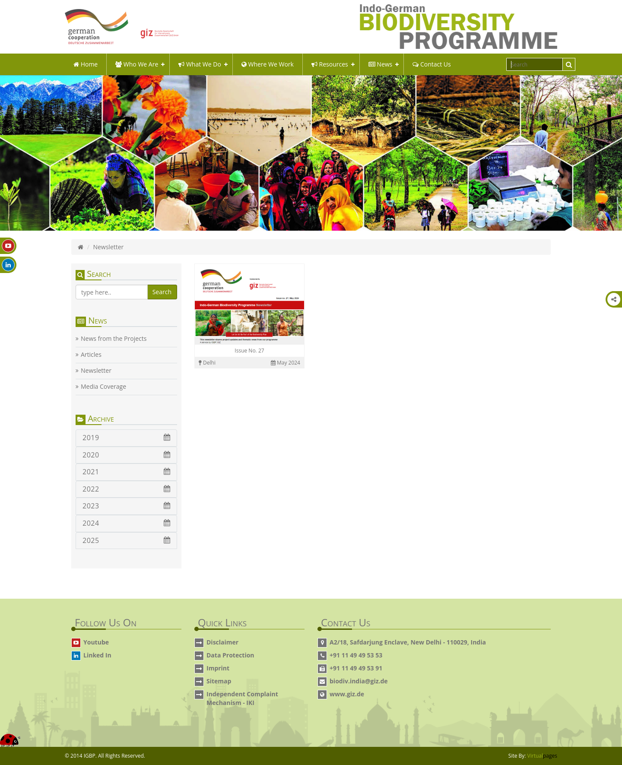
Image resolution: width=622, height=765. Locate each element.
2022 (126, 489)
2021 (126, 471)
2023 (126, 506)
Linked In (97, 655)
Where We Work (267, 64)
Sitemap (218, 681)
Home (85, 64)
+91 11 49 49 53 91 (356, 668)
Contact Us (432, 64)
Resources (329, 64)
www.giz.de (347, 694)
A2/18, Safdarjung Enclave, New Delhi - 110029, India (408, 642)
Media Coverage (103, 386)
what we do (199, 64)
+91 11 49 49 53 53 (356, 655)
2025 (126, 540)
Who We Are (136, 64)
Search (161, 292)
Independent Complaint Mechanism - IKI (242, 698)
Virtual (542, 755)
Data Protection (230, 655)
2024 (126, 523)
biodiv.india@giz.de (359, 681)
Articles (91, 355)
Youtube (96, 642)
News (380, 64)
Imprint (217, 668)
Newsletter (96, 371)
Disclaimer (222, 642)
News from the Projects (113, 339)
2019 (126, 437)
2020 (126, 455)
